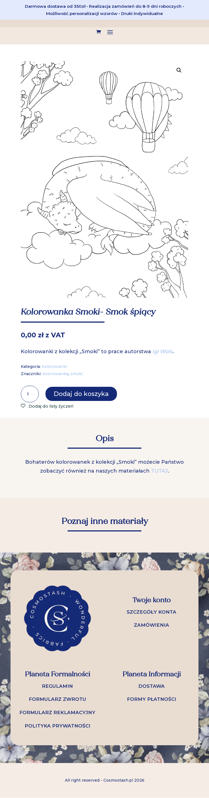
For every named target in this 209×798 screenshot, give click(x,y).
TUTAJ (159, 471)
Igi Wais (162, 351)
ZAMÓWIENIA (151, 625)
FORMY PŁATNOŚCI (151, 699)
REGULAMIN (57, 686)
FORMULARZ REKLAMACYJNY (57, 712)
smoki (76, 373)
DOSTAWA (151, 686)
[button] (179, 70)
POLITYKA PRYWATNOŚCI (57, 726)
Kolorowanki (54, 366)
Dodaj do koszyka (81, 394)
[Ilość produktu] (30, 394)
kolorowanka (55, 373)
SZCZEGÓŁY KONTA (151, 612)
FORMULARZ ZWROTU (57, 699)
